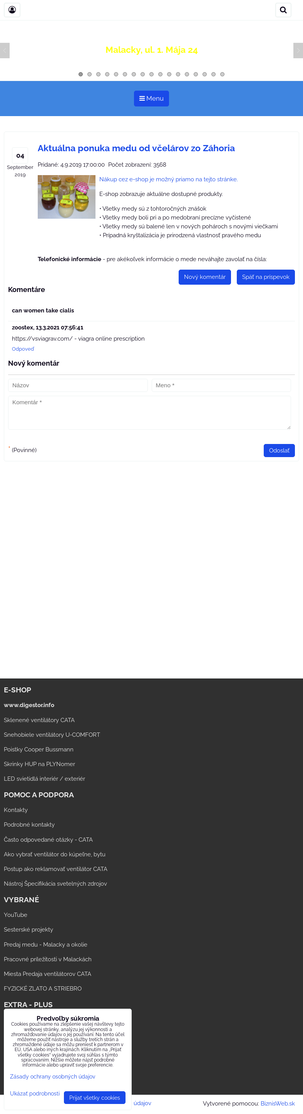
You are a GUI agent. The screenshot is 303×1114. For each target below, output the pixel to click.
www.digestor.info (29, 705)
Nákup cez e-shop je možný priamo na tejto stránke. (168, 179)
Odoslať (279, 450)
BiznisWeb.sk (278, 1103)
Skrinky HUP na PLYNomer (39, 764)
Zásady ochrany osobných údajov (52, 1076)
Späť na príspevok (266, 276)
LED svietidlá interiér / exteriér (44, 778)
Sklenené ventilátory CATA (39, 720)
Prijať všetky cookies (94, 1097)
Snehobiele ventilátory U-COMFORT (52, 734)
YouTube (15, 914)
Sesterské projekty (28, 929)
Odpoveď (23, 349)
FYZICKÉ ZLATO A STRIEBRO (43, 988)
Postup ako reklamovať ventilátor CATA (55, 869)
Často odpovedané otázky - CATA (48, 839)
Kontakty (16, 810)
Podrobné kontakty (29, 824)
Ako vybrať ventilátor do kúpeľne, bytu (54, 854)
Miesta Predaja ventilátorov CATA (47, 974)
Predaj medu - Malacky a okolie (45, 944)
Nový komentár (205, 276)
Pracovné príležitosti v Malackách (48, 959)
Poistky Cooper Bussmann (39, 749)
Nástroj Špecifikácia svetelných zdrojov (55, 883)
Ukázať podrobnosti (35, 1093)
